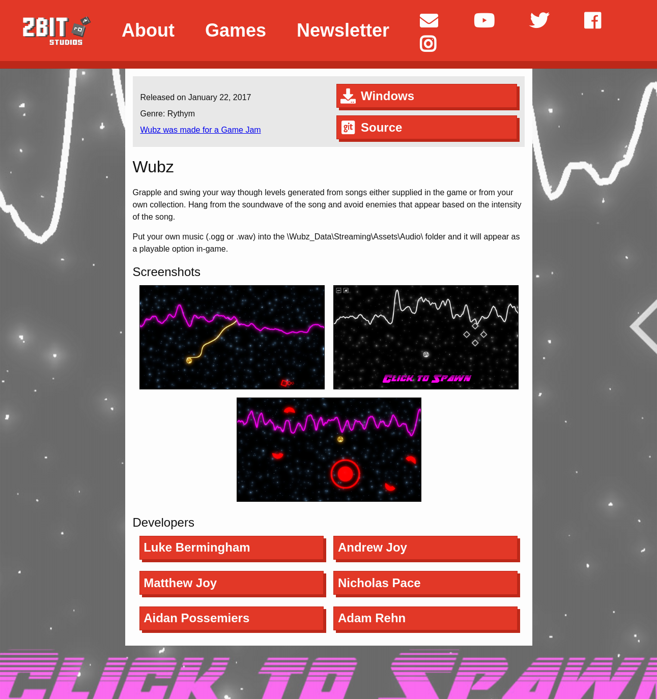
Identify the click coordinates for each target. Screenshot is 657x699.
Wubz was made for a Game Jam (200, 130)
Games (235, 30)
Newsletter (343, 30)
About (148, 30)
